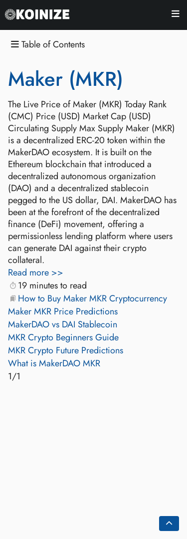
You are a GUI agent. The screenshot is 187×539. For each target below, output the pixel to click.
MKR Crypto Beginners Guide (63, 337)
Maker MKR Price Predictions (63, 311)
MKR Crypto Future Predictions (65, 350)
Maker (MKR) (65, 79)
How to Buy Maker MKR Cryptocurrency (92, 298)
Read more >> (35, 272)
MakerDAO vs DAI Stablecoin (62, 324)
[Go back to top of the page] (169, 523)
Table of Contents (48, 44)
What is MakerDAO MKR (54, 363)
